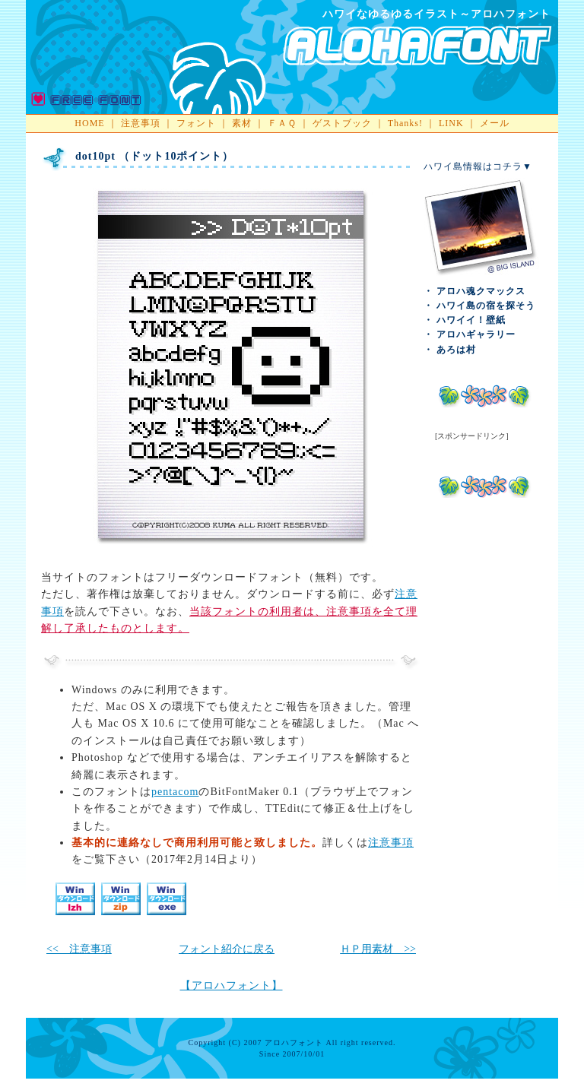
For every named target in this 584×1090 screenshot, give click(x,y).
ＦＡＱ (282, 123)
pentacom (174, 791)
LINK (451, 123)
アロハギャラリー (476, 334)
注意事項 (140, 123)
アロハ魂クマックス (480, 291)
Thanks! (405, 123)
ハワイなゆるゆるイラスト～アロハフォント (436, 14)
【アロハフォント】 (231, 985)
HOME (89, 123)
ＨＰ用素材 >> (378, 949)
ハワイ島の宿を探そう (485, 305)
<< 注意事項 (79, 949)
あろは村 (456, 349)
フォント (196, 123)
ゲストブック (342, 123)
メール (494, 123)
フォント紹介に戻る (227, 949)
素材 (242, 123)
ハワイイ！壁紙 (471, 320)
